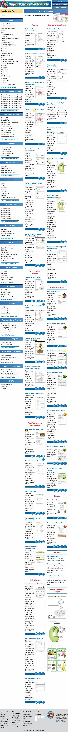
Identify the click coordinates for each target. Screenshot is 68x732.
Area (2, 32)
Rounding (4, 74)
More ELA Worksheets (8, 140)
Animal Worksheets (53, 556)
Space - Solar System (7, 258)
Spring (3, 307)
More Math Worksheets (8, 87)
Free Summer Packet (9, 11)
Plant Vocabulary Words (33, 461)
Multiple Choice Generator (9, 372)
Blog (24, 719)
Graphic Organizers (7, 128)
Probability (4, 72)
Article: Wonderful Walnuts (56, 447)
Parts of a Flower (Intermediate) (31, 30)
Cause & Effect (5, 120)
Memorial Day (5, 313)
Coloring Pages (6, 292)
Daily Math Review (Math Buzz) (11, 38)
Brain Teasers (5, 323)
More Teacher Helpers (8, 348)
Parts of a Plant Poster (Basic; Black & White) (32, 368)
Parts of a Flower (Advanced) (35, 54)
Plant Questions (30, 491)
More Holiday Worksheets (9, 316)
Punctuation (5, 193)
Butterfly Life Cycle (7, 248)
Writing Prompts (6, 132)
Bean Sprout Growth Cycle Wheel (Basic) (56, 104)
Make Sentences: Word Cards (35, 584)
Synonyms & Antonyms (8, 130)
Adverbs (3, 189)
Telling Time (5, 80)
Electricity (4, 250)
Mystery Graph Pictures (8, 328)
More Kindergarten (7, 362)
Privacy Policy (16, 720)
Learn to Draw (5, 294)
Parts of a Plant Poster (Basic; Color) (32, 339)
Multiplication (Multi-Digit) (9, 61)
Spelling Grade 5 (6, 216)
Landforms (4, 275)
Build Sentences (6, 168)
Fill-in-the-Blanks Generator (10, 374)
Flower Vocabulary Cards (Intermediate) (33, 150)
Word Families (5, 156)
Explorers (4, 273)
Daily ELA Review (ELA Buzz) (9, 122)
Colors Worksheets (7, 290)
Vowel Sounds (5, 149)
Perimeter (4, 68)
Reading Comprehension (9, 110)
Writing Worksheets (7, 137)
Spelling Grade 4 (6, 214)
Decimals (4, 41)
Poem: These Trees (53, 500)
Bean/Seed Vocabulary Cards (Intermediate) (56, 248)
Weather (3, 260)
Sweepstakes (27, 723)
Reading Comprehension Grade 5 (11, 105)
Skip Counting (5, 76)
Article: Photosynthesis (55, 351)
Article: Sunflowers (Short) (56, 410)
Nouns (3, 183)
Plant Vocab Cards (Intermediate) (31, 547)
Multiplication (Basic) (7, 59)
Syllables (3, 195)
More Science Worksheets (9, 263)
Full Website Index (6, 384)
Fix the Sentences (6, 126)
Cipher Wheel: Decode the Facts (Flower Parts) (33, 235)
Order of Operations (7, 63)
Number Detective (6, 330)
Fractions (4, 47)
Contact (3, 389)
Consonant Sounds (7, 147)
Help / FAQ (15, 716)
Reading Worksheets (7, 118)
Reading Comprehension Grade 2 (11, 99)
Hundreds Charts (6, 53)
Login (2, 727)
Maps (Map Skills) (6, 279)
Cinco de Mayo (5, 309)
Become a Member (61, 721)
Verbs (3, 185)
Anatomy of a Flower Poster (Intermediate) (34, 83)
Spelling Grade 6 (6, 218)
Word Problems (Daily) (8, 84)
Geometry (4, 49)
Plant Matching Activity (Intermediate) (33, 519)
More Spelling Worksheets (9, 222)
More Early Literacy (7, 175)
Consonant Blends (7, 151)
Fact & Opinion (5, 124)
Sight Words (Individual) (8, 172)
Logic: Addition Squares (8, 326)
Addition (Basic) (6, 24)
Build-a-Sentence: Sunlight (34, 639)
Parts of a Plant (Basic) (32, 277)
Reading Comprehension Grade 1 (11, 97)
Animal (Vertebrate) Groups (9, 246)
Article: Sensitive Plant (54, 373)
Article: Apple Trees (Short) (56, 324)
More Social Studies (7, 282)
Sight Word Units (6, 170)
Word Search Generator (8, 370)
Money (3, 57)
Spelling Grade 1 (6, 208)
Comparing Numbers (7, 34)
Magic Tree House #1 (8, 233)
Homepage (26, 714)
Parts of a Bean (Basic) (54, 29)
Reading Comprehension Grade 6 (11, 107)
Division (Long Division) (8, 45)
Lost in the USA (6, 332)
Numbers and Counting (8, 357)
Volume (3, 82)
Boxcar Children (6, 235)
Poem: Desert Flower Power (56, 523)
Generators (27, 725)
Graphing (4, 51)
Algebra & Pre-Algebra (8, 28)
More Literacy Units (7, 238)
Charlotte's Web (6, 231)
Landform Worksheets (54, 576)
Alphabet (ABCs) (6, 355)
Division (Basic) (5, 43)
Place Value (4, 70)
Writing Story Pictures (8, 135)
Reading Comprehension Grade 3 (11, 101)
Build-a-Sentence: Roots (33, 678)
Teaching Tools (6, 342)
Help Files (4, 387)
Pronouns (4, 191)
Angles (3, 30)
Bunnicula (4, 229)
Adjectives (4, 187)
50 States (4, 271)
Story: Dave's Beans (53, 291)
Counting (4, 36)
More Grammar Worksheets (10, 201)
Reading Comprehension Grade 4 (11, 103)
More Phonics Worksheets (9, 159)
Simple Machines (6, 256)
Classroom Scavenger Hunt (34, 429)
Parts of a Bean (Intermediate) (52, 66)
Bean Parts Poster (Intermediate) (53, 196)
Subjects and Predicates (8, 197)
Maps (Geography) (7, 277)
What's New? (27, 717)
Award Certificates (6, 344)
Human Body (5, 252)
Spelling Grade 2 (6, 210)
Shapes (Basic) (5, 359)
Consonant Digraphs (7, 153)
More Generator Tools (8, 377)
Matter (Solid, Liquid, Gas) (9, 254)
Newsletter (26, 721)
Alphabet (4, 166)
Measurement (5, 55)
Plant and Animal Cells (54, 564)
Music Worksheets (7, 296)
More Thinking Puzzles (8, 335)
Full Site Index (16, 718)
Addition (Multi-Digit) (7, 26)
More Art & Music (6, 299)
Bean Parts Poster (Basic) (55, 158)
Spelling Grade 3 (6, 212)
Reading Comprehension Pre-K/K (11, 95)
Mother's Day (5, 311)
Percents (3, 66)
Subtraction (4, 78)
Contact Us (15, 727)
